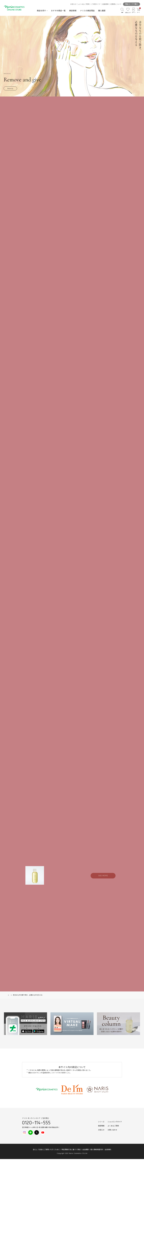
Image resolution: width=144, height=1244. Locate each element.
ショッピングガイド (115, 1186)
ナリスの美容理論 (87, 11)
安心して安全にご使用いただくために (46, 1214)
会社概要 (85, 1214)
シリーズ (101, 1186)
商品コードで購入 (131, 4)
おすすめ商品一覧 (58, 11)
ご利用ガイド (96, 4)
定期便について (115, 4)
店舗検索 (105, 4)
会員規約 (108, 1214)
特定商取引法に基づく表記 (71, 1214)
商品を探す (41, 11)
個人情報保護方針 (96, 1214)
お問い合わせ (112, 1194)
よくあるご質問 (83, 4)
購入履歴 (101, 11)
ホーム (10, 1059)
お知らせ (73, 4)
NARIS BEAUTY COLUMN (22, 1059)
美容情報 (72, 11)
